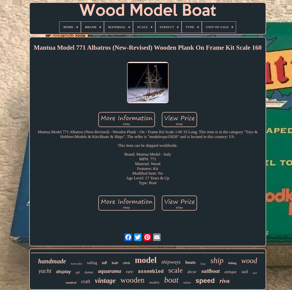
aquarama (109, 271)
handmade (52, 261)
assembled (150, 271)
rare (129, 271)
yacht (45, 271)
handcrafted (76, 263)
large (203, 263)
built (115, 263)
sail (245, 271)
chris (126, 263)
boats (190, 262)
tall (104, 263)
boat (171, 279)
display (63, 271)
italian (187, 282)
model (146, 260)
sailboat (210, 271)
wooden (132, 280)
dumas (88, 272)
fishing (232, 263)
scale (175, 270)
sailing (92, 263)
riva (225, 280)
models (154, 282)
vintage (105, 280)
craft (85, 281)
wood (249, 260)
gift (78, 272)
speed (205, 280)
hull (255, 272)
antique (231, 272)
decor (192, 272)
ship (216, 260)
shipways (171, 262)
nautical (71, 282)
